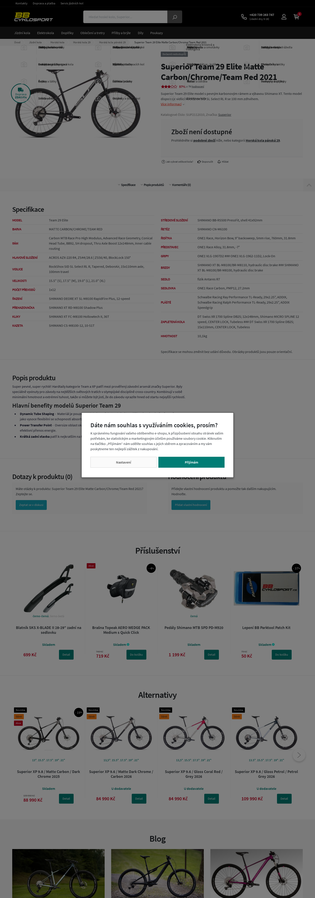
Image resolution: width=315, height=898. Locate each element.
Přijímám (191, 462)
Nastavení (123, 462)
